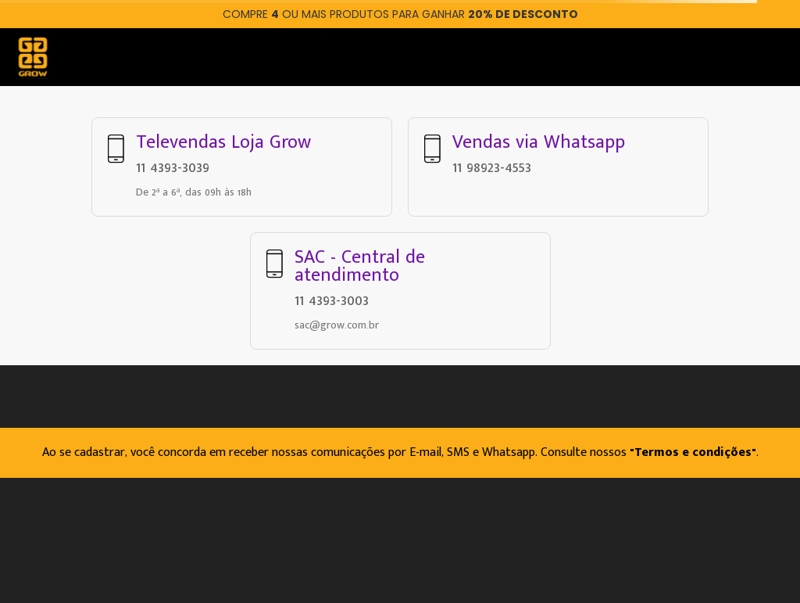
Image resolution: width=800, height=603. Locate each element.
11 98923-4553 (491, 167)
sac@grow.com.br (337, 325)
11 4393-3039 (172, 167)
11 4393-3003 (332, 300)
